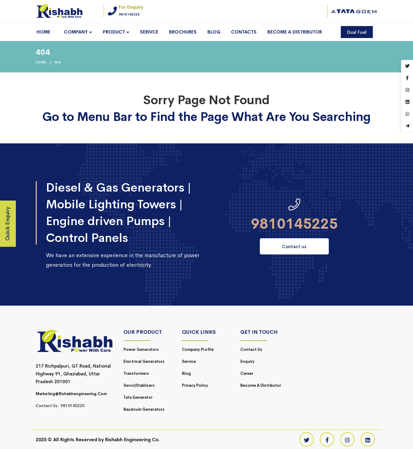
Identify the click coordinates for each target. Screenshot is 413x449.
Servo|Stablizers (139, 385)
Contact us (294, 246)
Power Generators (141, 349)
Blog (186, 373)
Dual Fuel (357, 32)
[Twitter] (306, 439)
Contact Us (251, 349)
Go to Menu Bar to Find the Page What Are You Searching (206, 117)
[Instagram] (347, 439)
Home (41, 62)
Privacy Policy (195, 385)
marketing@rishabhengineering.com (71, 393)
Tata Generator (138, 397)
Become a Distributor (260, 385)
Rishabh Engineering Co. (132, 439)
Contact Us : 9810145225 (60, 405)
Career (246, 373)
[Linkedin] (368, 439)
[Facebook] (327, 439)
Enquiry (247, 361)
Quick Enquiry (7, 224)
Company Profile (198, 349)
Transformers (136, 373)
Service (189, 361)
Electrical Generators (144, 361)
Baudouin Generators (144, 409)
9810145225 (294, 224)
